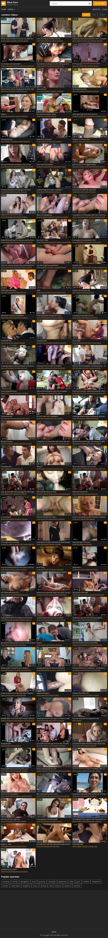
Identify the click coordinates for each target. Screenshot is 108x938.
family (15, 881)
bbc (63, 66)
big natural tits (23, 167)
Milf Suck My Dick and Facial (46, 492)
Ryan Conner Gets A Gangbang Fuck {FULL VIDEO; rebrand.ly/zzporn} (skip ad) (18, 89)
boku (35, 885)
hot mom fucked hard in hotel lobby (85, 643)
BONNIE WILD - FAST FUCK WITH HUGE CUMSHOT (18, 718)
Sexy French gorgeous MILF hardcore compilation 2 (90, 517)
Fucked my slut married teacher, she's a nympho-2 (90, 39)
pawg (56, 771)
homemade (86, 41)
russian (7, 41)
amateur (93, 41)
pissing (93, 670)
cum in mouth (93, 167)
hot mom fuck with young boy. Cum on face (16, 164)
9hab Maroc (77, 567)
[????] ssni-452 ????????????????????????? (86, 64)
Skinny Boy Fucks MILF (80, 592)
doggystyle (83, 66)
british (98, 670)
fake (71, 881)
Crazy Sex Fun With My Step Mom (84, 190)
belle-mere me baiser (44, 139)
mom (2, 41)
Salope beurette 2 (43, 693)
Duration (102, 15)
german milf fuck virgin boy (10, 819)
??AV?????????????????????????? (11, 215)
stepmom (13, 91)
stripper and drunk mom (81, 139)
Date (94, 15)
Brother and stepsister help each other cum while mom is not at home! (54, 592)
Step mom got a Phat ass (81, 542)
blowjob (46, 41)
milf (42, 41)
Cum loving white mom (9, 391)
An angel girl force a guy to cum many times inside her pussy (90, 819)
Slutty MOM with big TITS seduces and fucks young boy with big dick (18, 240)
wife (50, 720)
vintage (22, 343)
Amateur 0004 (77, 265)
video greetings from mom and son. (85, 114)
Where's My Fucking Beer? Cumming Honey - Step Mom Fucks (90, 366)
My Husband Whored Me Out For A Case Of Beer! (18, 643)
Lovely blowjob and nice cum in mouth (50, 618)
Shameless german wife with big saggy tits (87, 618)
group (95, 569)
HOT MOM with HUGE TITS (10, 592)
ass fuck (82, 569)
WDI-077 (39, 467)
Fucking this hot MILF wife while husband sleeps (53, 542)
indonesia (15, 885)
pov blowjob (91, 393)
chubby (98, 771)
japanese (63, 881)
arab (38, 290)
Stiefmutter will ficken (8, 290)
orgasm (3, 66)
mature (78, 41)
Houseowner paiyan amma (46, 114)
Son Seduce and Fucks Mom (11, 64)
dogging (61, 519)
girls (78, 881)
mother (43, 469)
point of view (80, 217)
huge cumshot (54, 494)
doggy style (62, 292)
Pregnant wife (6, 744)
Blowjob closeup (6, 441)
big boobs (57, 167)
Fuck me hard (41, 89)
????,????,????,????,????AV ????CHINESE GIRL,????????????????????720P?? (90, 769)
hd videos (52, 41)
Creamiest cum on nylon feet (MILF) (49, 366)
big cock (6, 91)
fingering (101, 167)
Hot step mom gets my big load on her (86, 718)
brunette (14, 41)
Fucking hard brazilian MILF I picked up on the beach (90, 794)
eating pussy (31, 66)
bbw (92, 292)
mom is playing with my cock (46, 769)
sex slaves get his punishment (47, 265)
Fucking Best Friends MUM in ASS (84, 240)
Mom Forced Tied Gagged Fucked (84, 164)
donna (43, 885)
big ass (24, 91)
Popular (86, 15)
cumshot (20, 41)
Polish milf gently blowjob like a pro (49, 315)
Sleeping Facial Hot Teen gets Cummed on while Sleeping (54, 718)
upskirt (75, 141)
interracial (50, 66)
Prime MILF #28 (78, 844)
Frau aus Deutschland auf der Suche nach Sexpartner (18, 567)
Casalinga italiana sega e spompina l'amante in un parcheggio (90, 416)
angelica (26, 885)
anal (52, 116)
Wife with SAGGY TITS (80, 492)
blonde (19, 91)
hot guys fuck (100, 393)
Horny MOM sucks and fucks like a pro (14, 769)
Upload (99, 3)
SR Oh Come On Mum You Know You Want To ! (17, 39)
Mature (39, 643)
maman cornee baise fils (81, 290)
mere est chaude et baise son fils (48, 39)
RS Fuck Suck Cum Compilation (47, 416)
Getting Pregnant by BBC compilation (49, 190)
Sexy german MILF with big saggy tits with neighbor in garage (18, 492)
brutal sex (16, 66)
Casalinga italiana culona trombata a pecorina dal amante (18, 366)
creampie (98, 821)
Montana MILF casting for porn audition (14, 668)
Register (96, 9)
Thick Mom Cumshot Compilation (12, 315)
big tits (51, 167)
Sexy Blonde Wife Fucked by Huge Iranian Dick (89, 744)
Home (3, 9)
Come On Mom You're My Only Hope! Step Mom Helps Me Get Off (18, 693)
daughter (25, 881)
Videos (12, 9)
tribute (3, 114)
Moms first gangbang (44, 215)
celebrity (24, 116)
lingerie (96, 66)
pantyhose (54, 368)
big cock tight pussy (33, 720)
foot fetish (61, 368)
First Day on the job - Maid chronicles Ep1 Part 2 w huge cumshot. (90, 391)
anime (63, 167)
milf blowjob (70, 444)
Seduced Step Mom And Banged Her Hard (15, 190)
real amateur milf (20, 720)
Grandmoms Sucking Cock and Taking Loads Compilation (54, 64)
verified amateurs (95, 217)
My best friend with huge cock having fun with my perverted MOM (90, 441)
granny (42, 881)
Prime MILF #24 (6, 467)
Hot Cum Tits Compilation (9, 794)
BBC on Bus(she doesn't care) (47, 794)
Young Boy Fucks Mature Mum (83, 315)
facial (39, 66)
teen (2, 418)
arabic (87, 569)
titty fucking (9, 418)
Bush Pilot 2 (41, 567)
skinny (25, 41)
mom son (92, 469)
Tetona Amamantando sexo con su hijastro (52, 391)
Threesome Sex (6, 416)
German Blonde (6, 139)
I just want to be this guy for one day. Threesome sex (54, 744)
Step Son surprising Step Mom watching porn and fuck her (18, 265)
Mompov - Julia (6, 844)
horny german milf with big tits (47, 819)
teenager (91, 821)
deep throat (66, 242)
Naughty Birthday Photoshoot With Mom (51, 668)
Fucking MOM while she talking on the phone (16, 618)
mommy (5, 881)
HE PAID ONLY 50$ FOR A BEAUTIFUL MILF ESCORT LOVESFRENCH (54, 844)
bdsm (88, 670)
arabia (86, 881)
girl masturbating (89, 116)
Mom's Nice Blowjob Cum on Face (84, 467)
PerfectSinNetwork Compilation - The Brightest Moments (90, 668)
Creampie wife (42, 341)
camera (67, 885)
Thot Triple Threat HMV (45, 164)
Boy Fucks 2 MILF (42, 240)
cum (87, 217)
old (50, 885)
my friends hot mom (80, 89)
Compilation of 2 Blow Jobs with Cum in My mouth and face (90, 215)
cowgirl (80, 116)
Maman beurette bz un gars (46, 517)
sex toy (63, 267)
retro (95, 846)
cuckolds (52, 881)
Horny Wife (76, 341)
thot (77, 544)
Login (104, 9)
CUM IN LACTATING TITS (81, 693)
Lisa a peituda (6, 517)
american (60, 91)
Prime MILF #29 (6, 341)
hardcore (26, 141)
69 (55, 116)
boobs (5, 885)
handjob (60, 318)
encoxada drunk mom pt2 (10, 542)
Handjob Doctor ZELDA (9, 869)
